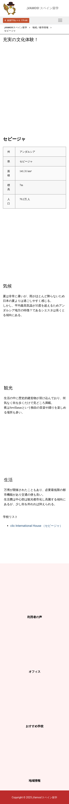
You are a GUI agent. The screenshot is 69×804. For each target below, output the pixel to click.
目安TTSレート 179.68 (16, 20)
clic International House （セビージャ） (36, 526)
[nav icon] (60, 20)
